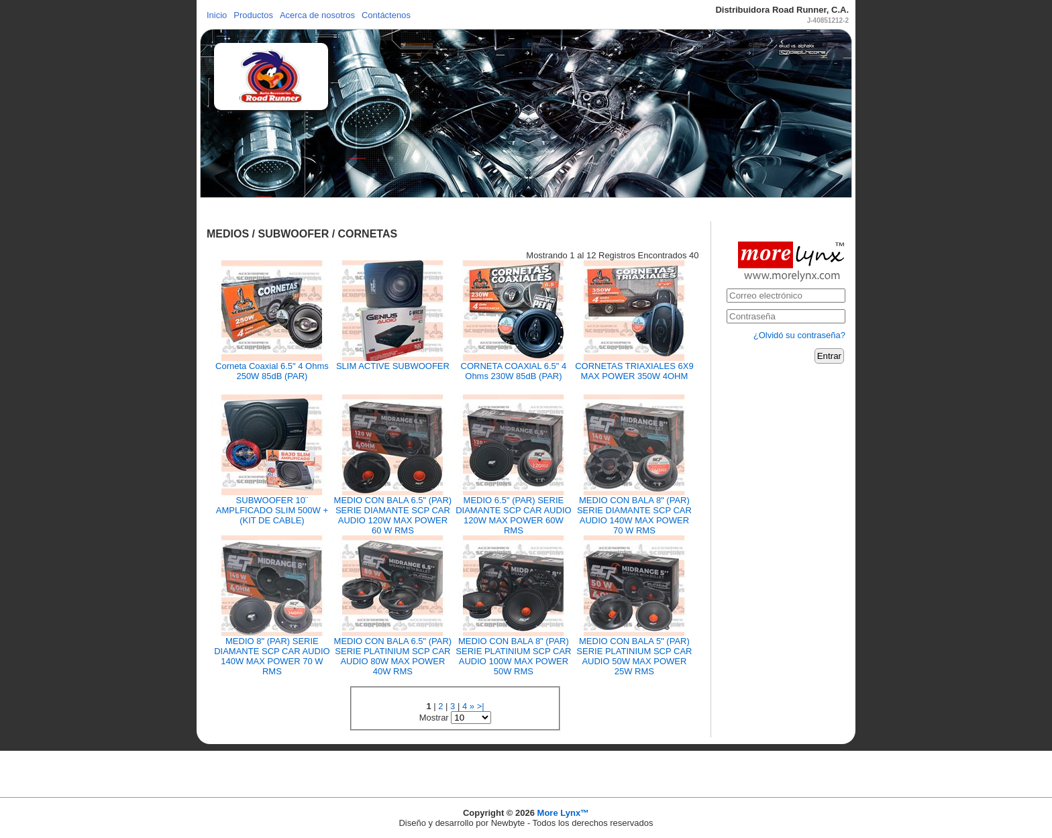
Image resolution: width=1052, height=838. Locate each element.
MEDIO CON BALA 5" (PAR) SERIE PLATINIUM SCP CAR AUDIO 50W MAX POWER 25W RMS (634, 656)
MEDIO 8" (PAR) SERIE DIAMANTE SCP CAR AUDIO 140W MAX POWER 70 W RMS (271, 656)
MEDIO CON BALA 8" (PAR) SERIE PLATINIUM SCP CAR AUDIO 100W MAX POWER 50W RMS (513, 656)
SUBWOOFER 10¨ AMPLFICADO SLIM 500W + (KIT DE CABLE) (272, 510)
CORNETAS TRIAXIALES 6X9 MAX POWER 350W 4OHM (634, 371)
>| (480, 706)
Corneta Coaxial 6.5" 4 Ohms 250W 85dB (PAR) (272, 371)
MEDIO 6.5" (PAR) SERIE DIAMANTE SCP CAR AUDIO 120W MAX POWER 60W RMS (513, 515)
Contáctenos (386, 15)
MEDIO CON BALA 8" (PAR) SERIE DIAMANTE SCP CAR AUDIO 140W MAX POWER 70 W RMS (634, 515)
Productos (253, 15)
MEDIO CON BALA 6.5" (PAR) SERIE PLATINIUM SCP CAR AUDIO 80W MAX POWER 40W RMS (393, 656)
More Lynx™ (563, 813)
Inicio (217, 15)
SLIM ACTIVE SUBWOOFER (393, 366)
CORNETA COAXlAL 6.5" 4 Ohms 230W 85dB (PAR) (514, 371)
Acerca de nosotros (317, 15)
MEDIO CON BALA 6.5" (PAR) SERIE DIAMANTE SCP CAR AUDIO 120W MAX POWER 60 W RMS (393, 515)
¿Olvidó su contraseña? (799, 335)
